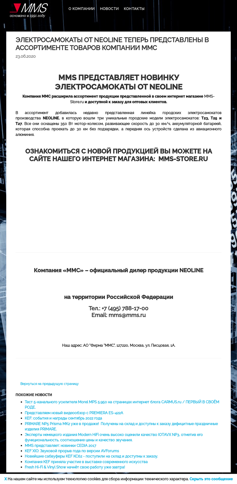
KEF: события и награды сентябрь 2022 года (63, 418)
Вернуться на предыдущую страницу (49, 384)
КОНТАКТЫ (134, 9)
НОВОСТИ (109, 9)
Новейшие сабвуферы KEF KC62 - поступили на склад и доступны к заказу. (91, 456)
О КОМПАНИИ (82, 9)
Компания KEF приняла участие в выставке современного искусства (86, 462)
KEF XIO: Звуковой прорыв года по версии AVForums (72, 451)
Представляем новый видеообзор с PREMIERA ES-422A (74, 413)
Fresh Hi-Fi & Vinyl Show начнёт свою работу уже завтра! (75, 467)
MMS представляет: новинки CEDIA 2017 (60, 445)
